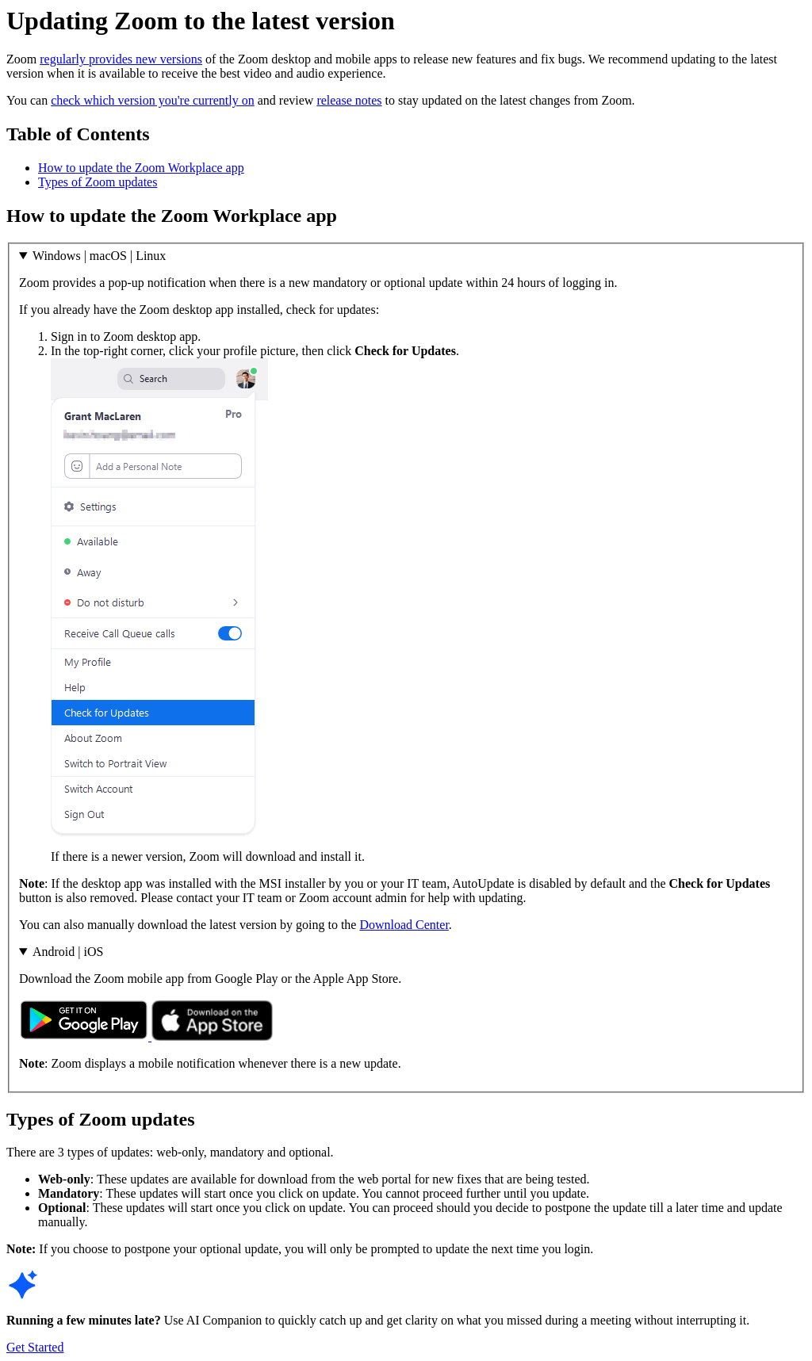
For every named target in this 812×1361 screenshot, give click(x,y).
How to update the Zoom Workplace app (141, 167)
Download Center (403, 924)
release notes (348, 100)
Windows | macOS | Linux (99, 255)
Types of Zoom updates (97, 182)
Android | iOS (68, 951)
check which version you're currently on (153, 100)
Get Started (34, 1347)
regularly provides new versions (121, 59)
